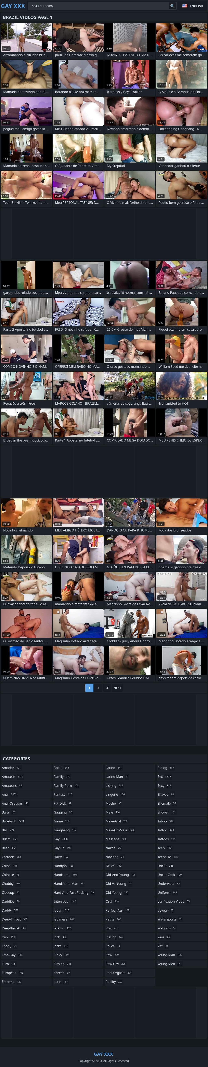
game (62, 821)
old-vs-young (119, 884)
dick (9, 937)
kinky (62, 955)
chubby (11, 884)
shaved (166, 794)
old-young (117, 893)
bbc (8, 830)
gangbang (66, 830)
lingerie (116, 794)
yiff (163, 946)
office (114, 866)
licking (115, 786)
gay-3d (63, 848)
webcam (167, 928)
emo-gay (12, 955)
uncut (166, 866)
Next (117, 688)
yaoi (165, 937)
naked (114, 848)
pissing (115, 937)
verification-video (174, 901)
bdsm (10, 839)
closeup (11, 893)
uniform (168, 893)
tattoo (166, 830)
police (113, 946)
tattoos (167, 839)
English (196, 6)
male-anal (117, 821)
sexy (165, 786)
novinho (115, 857)
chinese (11, 875)
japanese (64, 919)
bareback (13, 821)
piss (112, 928)
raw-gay (116, 964)
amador (12, 768)
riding (166, 768)
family (62, 777)
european (13, 973)
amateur (13, 777)
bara (9, 812)
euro (9, 964)
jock (61, 937)
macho (114, 803)
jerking (63, 928)
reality (115, 982)
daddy (10, 910)
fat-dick (63, 803)
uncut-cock (170, 875)
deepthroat (14, 928)
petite (114, 919)
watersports (170, 919)
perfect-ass (118, 910)
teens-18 (168, 857)
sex (165, 777)
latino (114, 768)
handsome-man (69, 884)
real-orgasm (119, 973)
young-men (170, 964)
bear (9, 848)
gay (61, 839)
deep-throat (15, 919)
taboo (166, 821)
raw (113, 955)
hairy (61, 857)
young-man (170, 955)
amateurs (12, 786)
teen (165, 848)
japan (62, 910)
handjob (64, 866)
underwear (169, 884)
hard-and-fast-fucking (74, 893)
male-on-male (120, 830)
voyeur (166, 910)
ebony (9, 946)
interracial (65, 901)
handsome (66, 875)
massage (116, 839)
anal (10, 794)
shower (167, 812)
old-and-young (121, 875)
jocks (61, 946)
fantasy (63, 794)
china (10, 866)
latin (61, 982)
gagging (63, 812)
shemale (167, 803)
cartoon (12, 857)
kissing (63, 964)
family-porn (67, 786)
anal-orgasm (16, 803)
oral (113, 901)
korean (62, 973)
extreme (12, 982)
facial (62, 768)
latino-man (117, 777)
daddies (11, 901)
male (113, 812)
